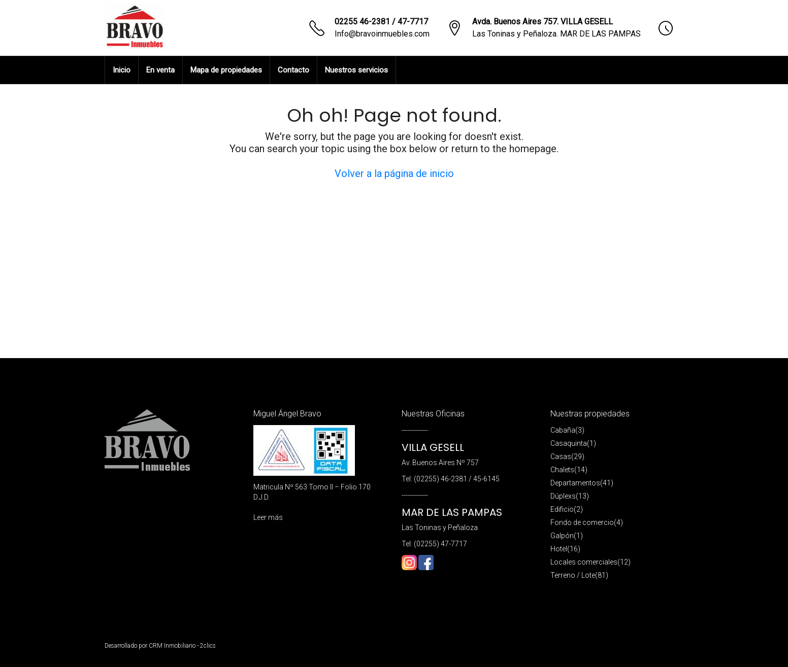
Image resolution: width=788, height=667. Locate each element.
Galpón (562, 536)
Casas (560, 456)
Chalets (562, 470)
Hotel (558, 549)
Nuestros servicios (356, 70)
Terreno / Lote (572, 575)
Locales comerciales (583, 562)
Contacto (293, 70)
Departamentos (575, 483)
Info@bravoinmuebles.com (382, 34)
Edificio (562, 509)
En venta (160, 70)
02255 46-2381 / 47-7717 (381, 21)
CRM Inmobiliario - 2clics (182, 645)
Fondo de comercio (582, 522)
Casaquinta (568, 443)
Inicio (121, 70)
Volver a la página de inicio (394, 173)
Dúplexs (563, 496)
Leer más (268, 517)
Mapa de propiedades (226, 70)
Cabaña (562, 430)
